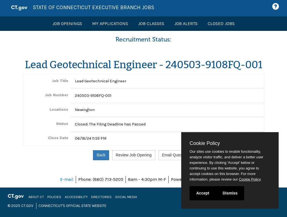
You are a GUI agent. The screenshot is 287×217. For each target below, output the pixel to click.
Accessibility (76, 197)
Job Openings (67, 23)
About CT (36, 197)
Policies (54, 197)
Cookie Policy (205, 143)
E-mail (66, 179)
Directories (101, 197)
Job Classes (151, 23)
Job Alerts (186, 23)
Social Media (126, 197)
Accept (202, 193)
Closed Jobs (221, 23)
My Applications (110, 23)
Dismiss (230, 193)
